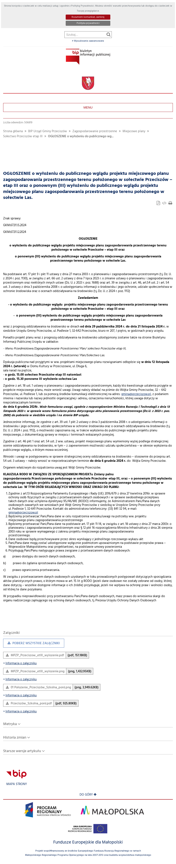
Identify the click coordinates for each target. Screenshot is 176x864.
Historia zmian (14, 738)
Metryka (10, 724)
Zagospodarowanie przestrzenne (94, 131)
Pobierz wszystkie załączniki (31, 644)
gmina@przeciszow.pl (136, 394)
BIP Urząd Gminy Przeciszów (47, 131)
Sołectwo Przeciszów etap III (23, 136)
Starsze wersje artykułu (22, 751)
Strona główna (13, 131)
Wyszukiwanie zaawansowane (88, 41)
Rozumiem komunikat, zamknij (88, 17)
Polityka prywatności (88, 23)
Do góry (88, 794)
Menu (87, 107)
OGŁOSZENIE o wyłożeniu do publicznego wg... (80, 136)
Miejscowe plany (134, 131)
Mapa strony (16, 784)
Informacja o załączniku (20, 663)
